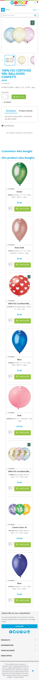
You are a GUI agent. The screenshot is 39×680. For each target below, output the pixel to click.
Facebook (10, 631)
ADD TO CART (22, 209)
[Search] (19, 15)
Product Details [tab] (26, 111)
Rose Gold (19, 247)
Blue (19, 359)
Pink (19, 415)
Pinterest (21, 631)
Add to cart (18, 97)
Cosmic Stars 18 (19, 527)
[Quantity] (4, 97)
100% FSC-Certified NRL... (19, 303)
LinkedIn (28, 631)
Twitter (14, 631)
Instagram (24, 631)
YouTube (17, 631)
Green (19, 191)
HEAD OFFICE (6, 656)
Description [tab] (11, 111)
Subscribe (19, 626)
